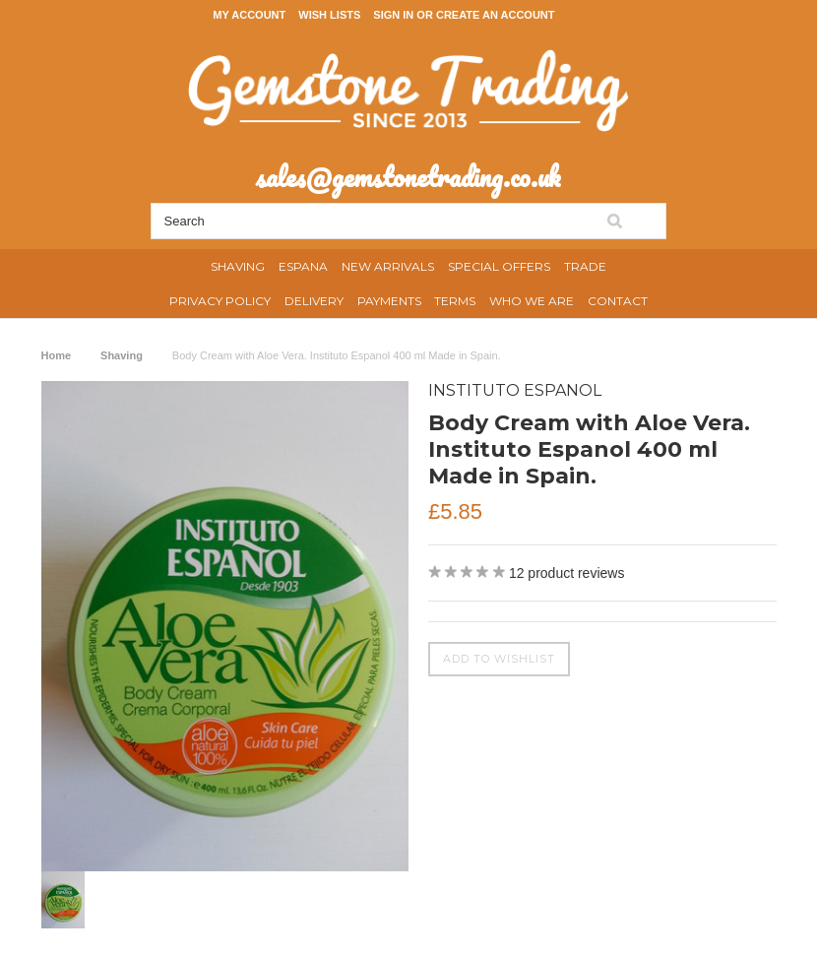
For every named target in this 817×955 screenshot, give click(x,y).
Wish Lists (329, 15)
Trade (585, 266)
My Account (249, 15)
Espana (303, 266)
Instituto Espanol (514, 390)
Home (56, 355)
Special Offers (499, 266)
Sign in (393, 15)
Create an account (495, 15)
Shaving (238, 266)
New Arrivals (388, 266)
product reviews (567, 573)
